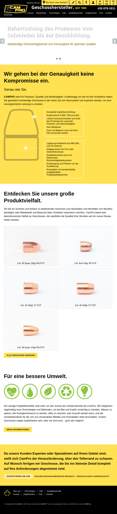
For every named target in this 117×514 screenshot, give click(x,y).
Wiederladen (41, 13)
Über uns (17, 491)
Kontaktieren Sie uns (18, 476)
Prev (2, 41)
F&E (64, 13)
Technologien (54, 13)
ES (113, 1)
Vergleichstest (91, 13)
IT (113, 4)
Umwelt (16, 494)
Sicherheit (8, 15)
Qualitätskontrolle (76, 13)
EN (100, 4)
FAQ (101, 13)
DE (106, 4)
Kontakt (109, 13)
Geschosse (28, 13)
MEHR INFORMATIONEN (18, 429)
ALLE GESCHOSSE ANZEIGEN (21, 355)
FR (106, 1)
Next (114, 41)
